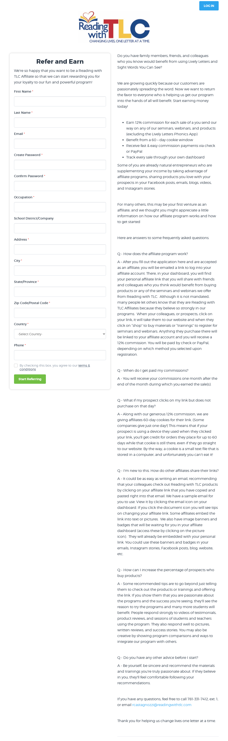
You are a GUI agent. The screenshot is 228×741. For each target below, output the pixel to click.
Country (21, 324)
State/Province (26, 282)
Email (19, 134)
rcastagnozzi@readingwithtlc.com (161, 705)
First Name (23, 91)
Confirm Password (29, 176)
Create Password (28, 155)
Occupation (24, 197)
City (18, 261)
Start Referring (29, 379)
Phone (20, 345)
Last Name (23, 113)
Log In (209, 6)
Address (21, 240)
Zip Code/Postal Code (32, 303)
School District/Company (33, 218)
